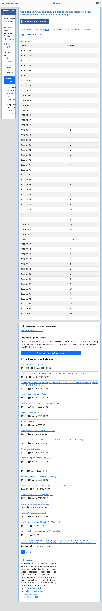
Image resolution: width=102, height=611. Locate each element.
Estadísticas (60, 29)
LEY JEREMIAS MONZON (32, 331)
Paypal (9, 61)
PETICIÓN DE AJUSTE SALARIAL (35, 458)
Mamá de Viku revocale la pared (33, 513)
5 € (7, 44)
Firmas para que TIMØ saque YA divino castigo (39, 431)
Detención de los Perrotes (30, 412)
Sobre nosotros (31, 597)
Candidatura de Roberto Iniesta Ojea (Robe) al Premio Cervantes (46, 486)
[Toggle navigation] (97, 3)
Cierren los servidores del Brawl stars (35, 504)
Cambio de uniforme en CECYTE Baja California (40, 403)
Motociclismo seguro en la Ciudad (34, 394)
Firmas (42, 29)
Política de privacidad (80, 29)
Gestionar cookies (32, 594)
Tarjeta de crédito (9, 70)
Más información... (10, 37)
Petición (27, 29)
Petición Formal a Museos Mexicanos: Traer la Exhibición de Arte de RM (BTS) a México (56, 440)
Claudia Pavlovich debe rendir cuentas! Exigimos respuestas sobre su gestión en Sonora (54, 373)
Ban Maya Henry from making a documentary (38, 476)
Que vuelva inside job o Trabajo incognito (37, 495)
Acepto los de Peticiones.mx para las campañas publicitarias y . (12, 100)
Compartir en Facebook (34, 21)
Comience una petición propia (51, 353)
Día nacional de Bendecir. (30, 449)
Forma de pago (8, 53)
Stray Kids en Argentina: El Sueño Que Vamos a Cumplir (43, 522)
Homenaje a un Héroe (29, 422)
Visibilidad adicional (32, 34)
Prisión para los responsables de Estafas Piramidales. (41, 531)
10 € (8, 47)
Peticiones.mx (9, 3)
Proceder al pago (9, 80)
